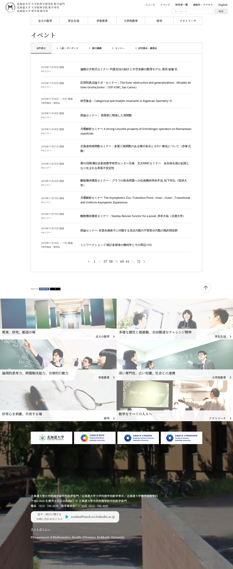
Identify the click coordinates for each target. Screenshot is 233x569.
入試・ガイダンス (69, 48)
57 (105, 261)
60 (122, 261)
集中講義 (96, 48)
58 (111, 261)
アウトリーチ (188, 21)
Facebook (44, 289)
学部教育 (102, 21)
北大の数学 (45, 21)
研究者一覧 (181, 4)
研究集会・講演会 (147, 48)
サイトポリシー (40, 529)
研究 (159, 21)
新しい (89, 261)
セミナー (120, 48)
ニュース (150, 4)
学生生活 (73, 21)
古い (144, 261)
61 (127, 261)
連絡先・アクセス (203, 4)
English (223, 4)
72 (138, 261)
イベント (165, 4)
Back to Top (206, 287)
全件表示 (41, 48)
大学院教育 (131, 21)
